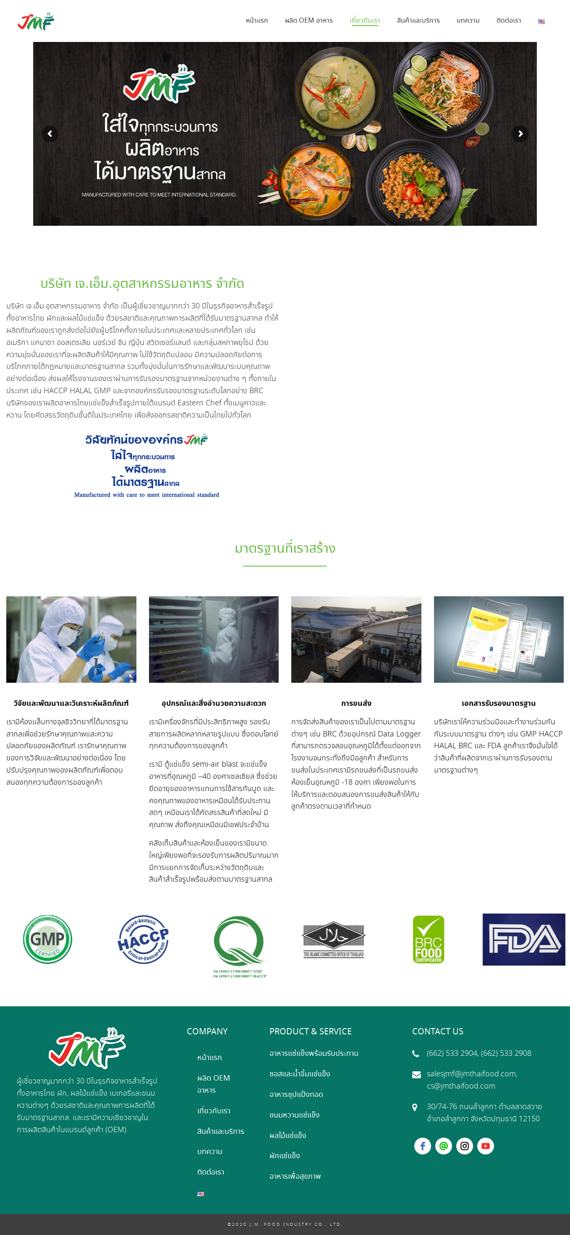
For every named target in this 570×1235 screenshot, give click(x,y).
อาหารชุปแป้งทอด (296, 1094)
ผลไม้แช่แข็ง (287, 1136)
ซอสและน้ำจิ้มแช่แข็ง (299, 1074)
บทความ (209, 1151)
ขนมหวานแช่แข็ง (294, 1115)
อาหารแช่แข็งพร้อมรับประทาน (313, 1053)
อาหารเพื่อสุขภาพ (295, 1176)
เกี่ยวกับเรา (213, 1111)
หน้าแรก (209, 1057)
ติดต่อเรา (210, 1172)
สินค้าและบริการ (220, 1131)
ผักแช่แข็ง (284, 1156)
